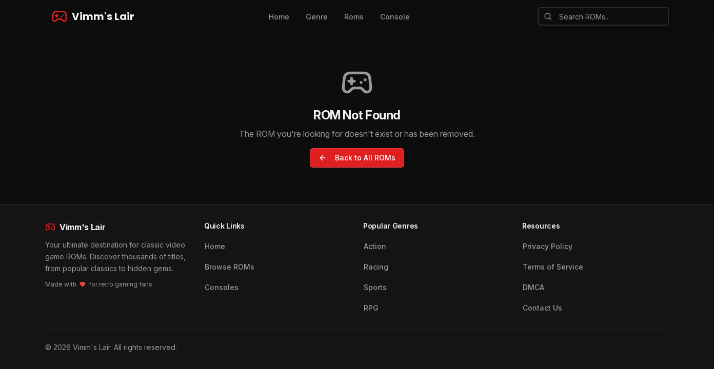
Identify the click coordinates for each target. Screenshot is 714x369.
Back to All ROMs (357, 157)
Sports (375, 287)
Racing (376, 266)
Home (279, 16)
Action (375, 246)
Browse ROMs (229, 266)
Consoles (222, 287)
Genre (317, 16)
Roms (354, 16)
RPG (371, 307)
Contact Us (542, 307)
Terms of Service (553, 266)
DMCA (533, 287)
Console (395, 16)
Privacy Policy (547, 246)
